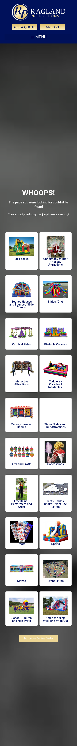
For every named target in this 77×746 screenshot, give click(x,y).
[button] (38, 37)
